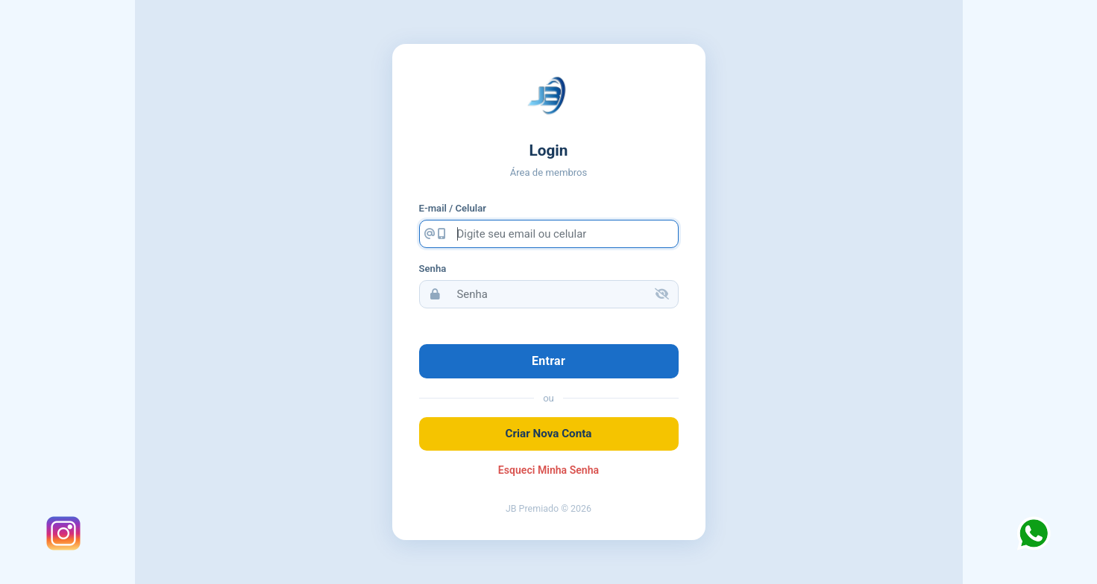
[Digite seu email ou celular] (564, 233)
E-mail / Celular (452, 208)
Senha (433, 268)
